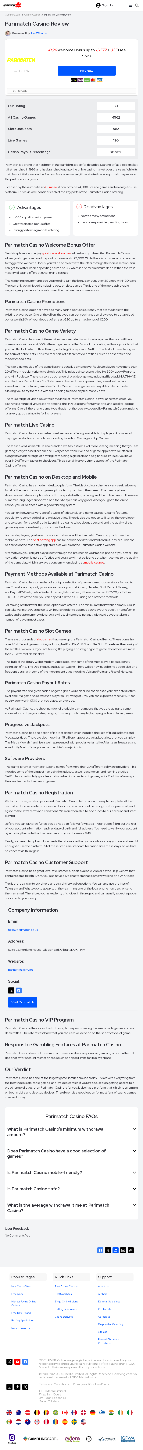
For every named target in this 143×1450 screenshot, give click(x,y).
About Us (103, 1286)
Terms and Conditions (54, 1384)
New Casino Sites (20, 1286)
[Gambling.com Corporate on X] (25, 1395)
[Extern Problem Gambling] (72, 1439)
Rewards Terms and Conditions (109, 1341)
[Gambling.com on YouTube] (17, 1370)
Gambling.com (12, 14)
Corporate (104, 1316)
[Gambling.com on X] (9, 1370)
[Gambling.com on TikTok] (17, 1395)
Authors (102, 1294)
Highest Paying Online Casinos (23, 1303)
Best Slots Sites (63, 1294)
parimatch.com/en (20, 970)
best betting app (44, 540)
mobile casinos (94, 562)
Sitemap (102, 1332)
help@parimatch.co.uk (23, 930)
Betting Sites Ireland (66, 1309)
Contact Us (104, 1309)
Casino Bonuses (64, 1316)
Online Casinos (32, 14)
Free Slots (17, 1294)
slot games (44, 639)
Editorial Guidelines (109, 1301)
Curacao (51, 187)
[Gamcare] (12, 1439)
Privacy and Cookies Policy (91, 1384)
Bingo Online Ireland (66, 1301)
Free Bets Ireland (21, 1313)
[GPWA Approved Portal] (128, 1439)
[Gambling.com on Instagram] (9, 1395)
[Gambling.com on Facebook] (25, 1370)
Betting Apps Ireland (22, 1320)
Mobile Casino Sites (22, 1328)
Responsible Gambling (110, 1324)
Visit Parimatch (22, 1002)
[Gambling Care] (40, 1438)
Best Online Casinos (66, 1286)
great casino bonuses (56, 253)
